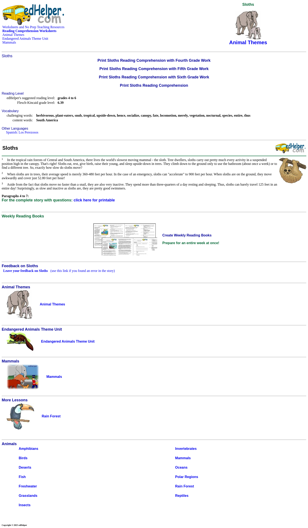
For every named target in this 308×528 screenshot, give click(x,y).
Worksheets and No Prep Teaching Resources (33, 27)
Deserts (25, 467)
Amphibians (28, 448)
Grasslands (28, 495)
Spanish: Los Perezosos (22, 132)
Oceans (181, 467)
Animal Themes (13, 35)
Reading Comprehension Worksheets (29, 31)
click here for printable (94, 200)
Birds (23, 458)
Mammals (9, 42)
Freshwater (28, 486)
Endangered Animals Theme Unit (25, 38)
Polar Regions (186, 477)
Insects (24, 505)
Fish (22, 477)
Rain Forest (184, 486)
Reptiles (181, 495)
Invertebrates (186, 448)
